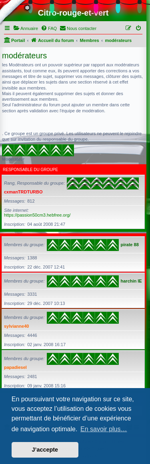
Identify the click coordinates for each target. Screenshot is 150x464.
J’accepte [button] (45, 449)
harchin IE (131, 281)
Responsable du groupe (30, 169)
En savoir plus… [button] (103, 429)
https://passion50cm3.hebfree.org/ (37, 215)
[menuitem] (25, 28)
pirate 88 (130, 244)
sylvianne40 (16, 326)
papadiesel (15, 367)
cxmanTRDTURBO (23, 191)
